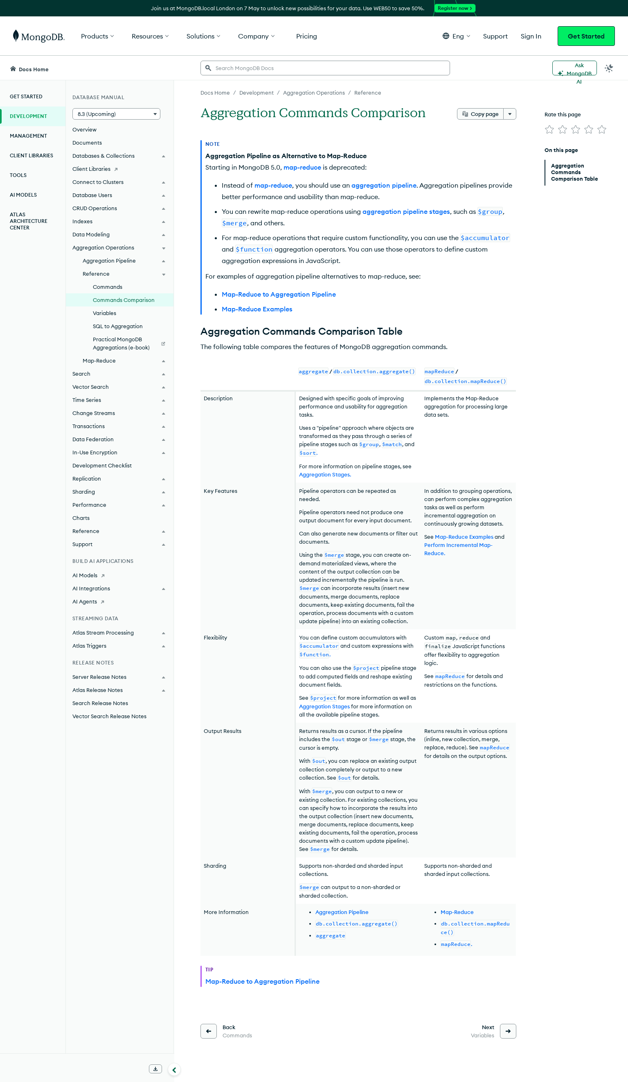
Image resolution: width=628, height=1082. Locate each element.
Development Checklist (102, 465)
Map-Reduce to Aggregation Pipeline (279, 294)
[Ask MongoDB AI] (574, 68)
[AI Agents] (119, 601)
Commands (107, 287)
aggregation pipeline (383, 185)
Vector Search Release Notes (109, 716)
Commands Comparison (124, 300)
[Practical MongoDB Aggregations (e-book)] (119, 343)
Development (28, 116)
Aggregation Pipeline (342, 912)
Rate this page (563, 114)
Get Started (586, 36)
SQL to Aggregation (118, 326)
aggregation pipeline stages (406, 211)
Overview (84, 129)
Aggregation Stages (324, 706)
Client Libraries (31, 155)
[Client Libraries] (119, 168)
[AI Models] (119, 575)
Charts (81, 518)
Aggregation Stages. (325, 474)
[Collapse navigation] (174, 1069)
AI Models (23, 195)
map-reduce (302, 167)
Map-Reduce (457, 912)
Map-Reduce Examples (257, 309)
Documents (87, 142)
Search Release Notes (100, 703)
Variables (104, 313)
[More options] (509, 114)
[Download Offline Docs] (155, 1068)
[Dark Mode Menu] (609, 68)
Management (28, 136)
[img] (549, 129)
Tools (18, 175)
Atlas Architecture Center (28, 221)
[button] (456, 35)
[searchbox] (325, 68)
